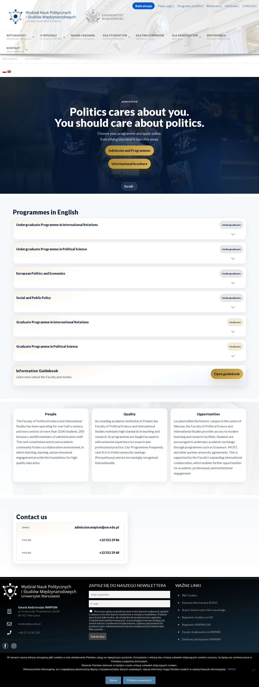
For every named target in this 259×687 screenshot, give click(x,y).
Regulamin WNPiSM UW (196, 624)
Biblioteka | (214, 6)
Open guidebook (227, 374)
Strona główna (10, 58)
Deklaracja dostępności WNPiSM (201, 639)
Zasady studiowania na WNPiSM (201, 632)
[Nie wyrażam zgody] (254, 670)
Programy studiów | (190, 6)
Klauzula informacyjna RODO (199, 602)
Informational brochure (129, 164)
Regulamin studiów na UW (197, 617)
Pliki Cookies (189, 595)
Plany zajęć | (166, 6)
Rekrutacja (143, 6)
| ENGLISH (249, 6)
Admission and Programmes (130, 150)
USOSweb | (232, 6)
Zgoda (113, 680)
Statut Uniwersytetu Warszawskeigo (203, 610)
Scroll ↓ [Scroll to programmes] (129, 186)
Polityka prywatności (139, 680)
